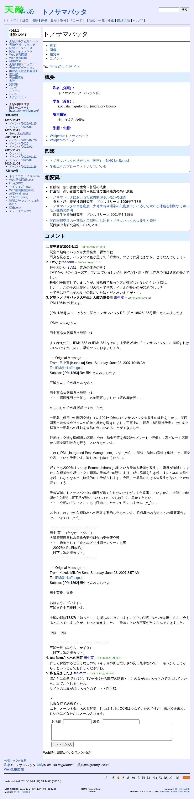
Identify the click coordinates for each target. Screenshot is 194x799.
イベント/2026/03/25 (23, 123)
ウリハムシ (16, 153)
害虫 (53, 66)
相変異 (55, 54)
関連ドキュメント (20, 51)
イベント (15, 94)
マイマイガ (20, 186)
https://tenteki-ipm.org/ (24, 110)
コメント (56, 58)
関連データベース (20, 48)
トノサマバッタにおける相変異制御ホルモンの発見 (88, 197)
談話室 (13, 74)
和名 (7, 768)
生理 (68, 66)
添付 (63, 20)
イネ (76, 66)
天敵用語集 (16, 77)
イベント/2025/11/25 (23, 166)
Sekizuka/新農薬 (20, 133)
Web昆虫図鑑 (18, 58)
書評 (12, 80)
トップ (11, 20)
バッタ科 (92, 93)
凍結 (35, 20)
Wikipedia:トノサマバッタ (69, 136)
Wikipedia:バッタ (62, 140)
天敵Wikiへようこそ (22, 44)
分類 (7, 763)
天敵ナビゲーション (22, 67)
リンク (13, 87)
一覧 (101, 20)
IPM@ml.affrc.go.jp (69, 368)
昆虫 (61, 66)
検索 (111, 20)
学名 (40, 768)
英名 (80, 768)
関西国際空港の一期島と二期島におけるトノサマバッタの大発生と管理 (103, 220)
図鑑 (53, 50)
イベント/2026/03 (20, 126)
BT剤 (16, 183)
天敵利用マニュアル (22, 64)
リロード (75, 20)
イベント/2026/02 (20, 146)
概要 (53, 45)
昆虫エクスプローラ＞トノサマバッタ (78, 166)
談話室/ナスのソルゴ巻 (24, 202)
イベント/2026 (18, 143)
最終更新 (123, 20)
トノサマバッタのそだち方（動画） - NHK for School (89, 160)
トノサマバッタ (64, 12)
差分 (44, 20)
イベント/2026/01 (20, 160)
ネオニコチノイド (24, 176)
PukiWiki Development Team (174, 794)
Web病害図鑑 (18, 54)
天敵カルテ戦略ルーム (23, 41)
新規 (92, 20)
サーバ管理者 (24, 795)
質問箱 (13, 84)
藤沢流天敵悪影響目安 (23, 71)
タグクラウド (18, 97)
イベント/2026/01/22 (23, 156)
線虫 (15, 207)
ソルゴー (18, 197)
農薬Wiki (15, 61)
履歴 (53, 20)
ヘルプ (138, 20)
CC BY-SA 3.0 (182, 792)
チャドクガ (20, 211)
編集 (25, 20)
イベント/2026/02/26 (23, 140)
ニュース (15, 90)
